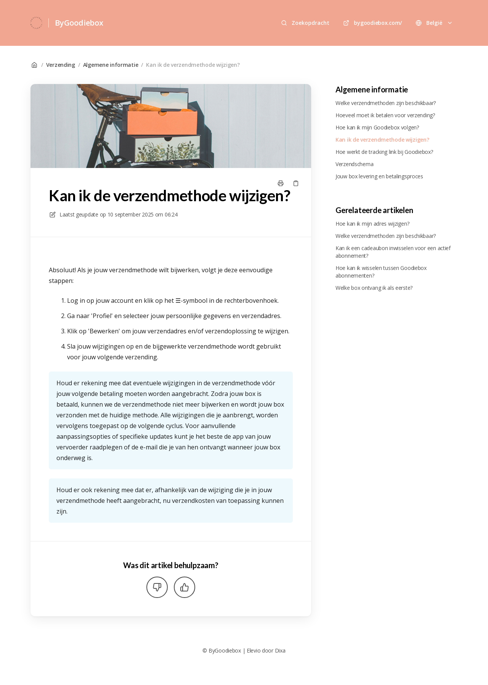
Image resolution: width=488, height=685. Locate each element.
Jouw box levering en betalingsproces (379, 176)
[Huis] (36, 23)
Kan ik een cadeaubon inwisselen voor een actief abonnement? (393, 251)
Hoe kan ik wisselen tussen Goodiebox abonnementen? (381, 271)
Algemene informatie (110, 64)
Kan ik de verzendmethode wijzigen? (192, 64)
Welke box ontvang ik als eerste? (374, 287)
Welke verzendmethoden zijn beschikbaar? (386, 103)
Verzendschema (354, 164)
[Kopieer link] (296, 183)
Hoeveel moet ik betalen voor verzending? (385, 115)
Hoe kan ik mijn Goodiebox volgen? (377, 127)
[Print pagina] (280, 183)
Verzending (60, 64)
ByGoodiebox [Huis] (79, 23)
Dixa (280, 650)
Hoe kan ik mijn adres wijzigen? (372, 223)
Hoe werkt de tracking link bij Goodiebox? (384, 151)
